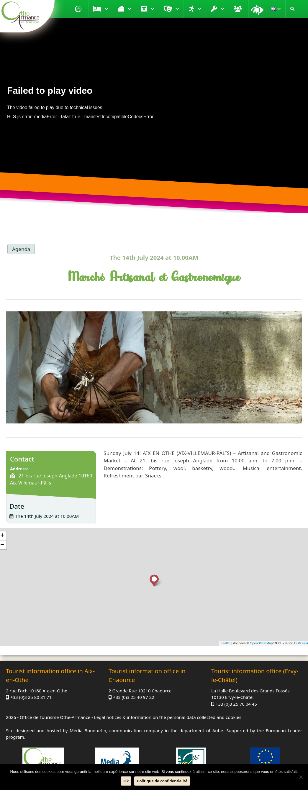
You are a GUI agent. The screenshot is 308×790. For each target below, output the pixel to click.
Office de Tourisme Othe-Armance (55, 717)
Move (199, 9)
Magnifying (257, 9)
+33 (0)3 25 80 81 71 (31, 697)
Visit (152, 9)
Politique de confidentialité (162, 781)
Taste (129, 9)
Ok (126, 781)
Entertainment (177, 9)
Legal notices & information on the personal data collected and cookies (167, 717)
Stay (106, 9)
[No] (301, 777)
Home (79, 9)
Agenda (21, 249)
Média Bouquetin (88, 730)
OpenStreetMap (261, 643)
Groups (238, 9)
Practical (222, 9)
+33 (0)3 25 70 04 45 (236, 704)
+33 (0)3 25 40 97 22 (133, 697)
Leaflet (225, 643)
